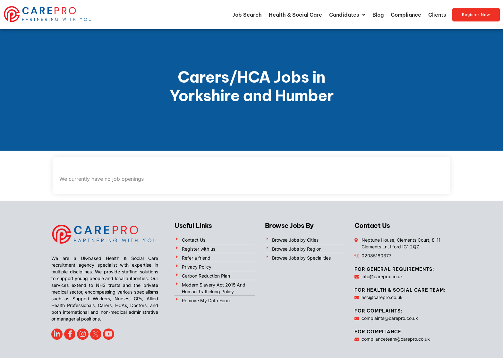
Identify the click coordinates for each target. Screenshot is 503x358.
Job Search (247, 15)
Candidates (347, 15)
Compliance (406, 15)
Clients (437, 15)
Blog (378, 15)
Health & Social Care (295, 15)
